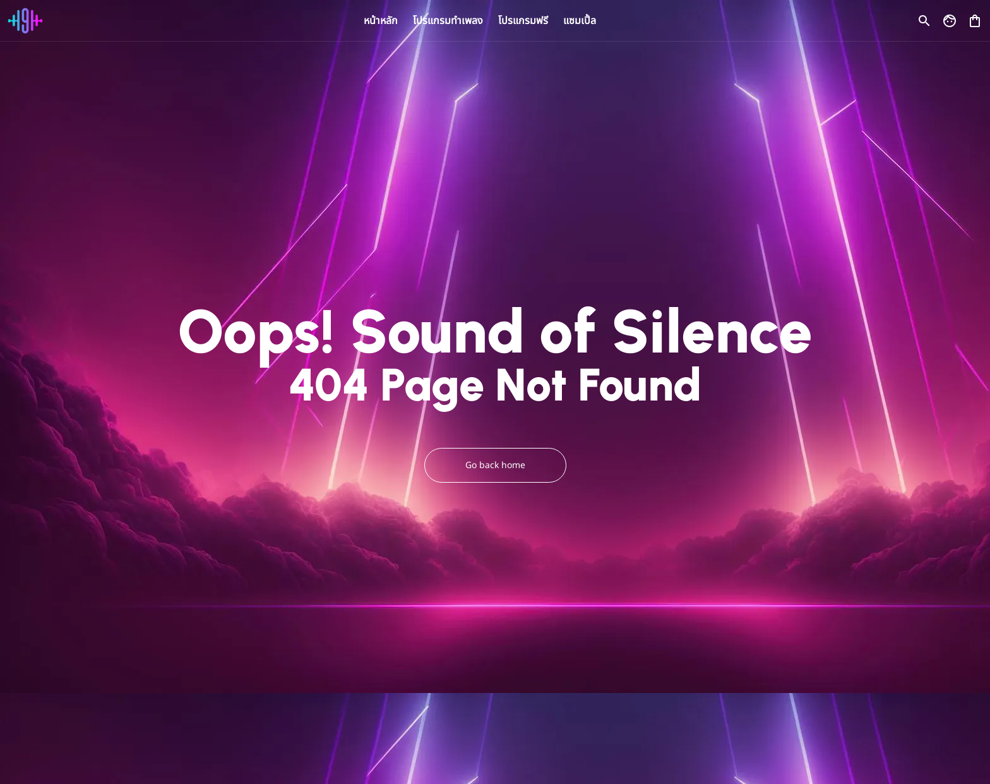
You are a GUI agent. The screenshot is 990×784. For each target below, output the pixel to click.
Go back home (495, 465)
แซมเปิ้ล (579, 20)
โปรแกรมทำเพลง (448, 20)
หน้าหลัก (381, 20)
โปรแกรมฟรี (523, 20)
